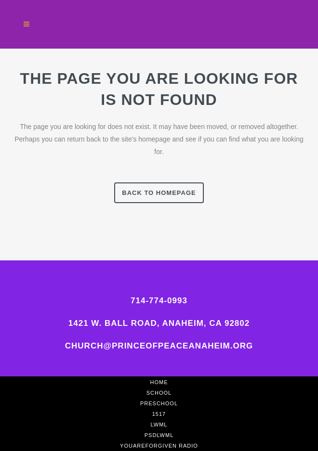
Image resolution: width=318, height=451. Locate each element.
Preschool (159, 403)
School (159, 393)
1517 (159, 414)
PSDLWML (159, 435)
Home (159, 382)
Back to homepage (159, 192)
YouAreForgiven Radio (159, 446)
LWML (159, 424)
